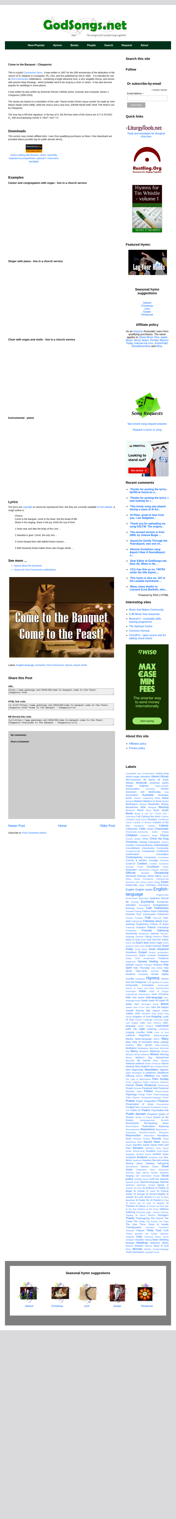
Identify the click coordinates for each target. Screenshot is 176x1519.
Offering (130, 1264)
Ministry (165, 1240)
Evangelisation (161, 1093)
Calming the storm (151, 1005)
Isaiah (144, 1189)
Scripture (142, 1345)
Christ (145, 1027)
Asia (166, 980)
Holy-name (141, 1159)
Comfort (130, 1033)
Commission (161, 1033)
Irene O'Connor (160, 1182)
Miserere (145, 1243)
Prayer (139, 1289)
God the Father (160, 1128)
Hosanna (130, 1162)
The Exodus (152, 1410)
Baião (157, 986)
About (144, 45)
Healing (153, 1150)
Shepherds (141, 1358)
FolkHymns (137, 1110)
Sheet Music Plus (149, 337)
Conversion (150, 1046)
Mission (154, 1243)
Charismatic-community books (142, 1020)
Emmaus (151, 1073)
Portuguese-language (151, 1286)
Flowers (129, 1106)
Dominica (130, 1071)
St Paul (165, 1389)
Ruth (139, 1330)
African (164, 965)
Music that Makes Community (146, 609)
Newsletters (151, 1258)
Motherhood (162, 1246)
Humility (130, 1167)
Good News (141, 1138)
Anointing (150, 977)
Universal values (152, 1425)
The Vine (131, 1413)
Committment (133, 1036)
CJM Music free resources (144, 614)
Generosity (131, 1122)
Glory (166, 1125)
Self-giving (163, 1352)
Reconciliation (132, 1315)
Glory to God (133, 1128)
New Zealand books (159, 1255)
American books (159, 971)
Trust (158, 1419)
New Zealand (142, 1255)
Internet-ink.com (143, 343)
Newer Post (16, 826)
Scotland (150, 1339)
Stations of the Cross (148, 1397)
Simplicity (164, 1361)
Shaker (155, 1355)
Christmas (147, 305)
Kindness (146, 1202)
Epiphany (155, 1087)
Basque (143, 993)
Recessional (132, 1311)
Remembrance (133, 1318)
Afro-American (133, 968)
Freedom (141, 1116)
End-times (163, 1073)
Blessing (164, 995)
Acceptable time (133, 962)
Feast (153, 1100)
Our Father (162, 1264)
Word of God (161, 1434)
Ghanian (140, 1125)
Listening (151, 1217)
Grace (142, 1144)
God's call (130, 1131)
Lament (138, 1208)
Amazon (138, 331)
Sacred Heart (151, 1330)
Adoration (145, 965)
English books (143, 1078)
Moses (129, 1246)
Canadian (152, 1008)
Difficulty (131, 1061)
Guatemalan (149, 1147)
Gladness (157, 1125)
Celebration (132, 1017)
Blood (140, 998)
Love (149, 1220)
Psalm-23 (135, 1299)
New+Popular (36, 45)
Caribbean (139, 1014)
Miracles (130, 1243)
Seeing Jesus (134, 1352)
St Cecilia (139, 1379)
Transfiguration (133, 1416)
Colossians (154, 1030)
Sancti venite (80, 665)
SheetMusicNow (140, 346)
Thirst (143, 1413)
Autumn (137, 986)
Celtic (142, 1017)
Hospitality (143, 1163)
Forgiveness (142, 1112)
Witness (148, 1434)
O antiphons (149, 1261)
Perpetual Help (150, 1276)
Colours (165, 1030)
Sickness (130, 1361)
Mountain (130, 1249)
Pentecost (147, 314)
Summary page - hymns (148, 1401)
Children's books (149, 1024)
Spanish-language (149, 1370)
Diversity (141, 1064)
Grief (137, 1147)
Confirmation (132, 1043)
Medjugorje (143, 1237)
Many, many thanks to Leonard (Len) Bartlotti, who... (148, 588)
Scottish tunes (161, 1342)
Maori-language (143, 1227)
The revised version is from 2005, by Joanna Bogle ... (147, 534)
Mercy (134, 1239)
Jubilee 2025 (133, 1202)
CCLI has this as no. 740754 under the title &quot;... (147, 571)
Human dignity (160, 1162)
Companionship (133, 1040)
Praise (130, 1289)
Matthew (130, 1233)
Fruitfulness (131, 1119)
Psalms (146, 1298)
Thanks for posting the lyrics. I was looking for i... (149, 499)
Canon (129, 1011)
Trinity (149, 1419)
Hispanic (139, 1153)
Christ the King (159, 1027)
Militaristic (155, 1240)
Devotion (164, 1058)
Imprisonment (162, 1177)
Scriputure (153, 1346)
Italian (129, 1192)
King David (157, 1202)
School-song (139, 1339)
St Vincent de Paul (155, 1395)
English (130, 1078)
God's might (155, 1131)
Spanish (164, 1367)
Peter (139, 1280)
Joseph (129, 1199)
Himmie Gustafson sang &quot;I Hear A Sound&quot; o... (147, 552)
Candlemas (163, 1008)
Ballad (165, 986)
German (154, 1122)
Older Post (107, 826)
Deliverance (144, 1058)
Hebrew (130, 1153)
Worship (137, 1437)
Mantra (129, 1227)
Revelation (163, 1324)
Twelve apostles (134, 1422)
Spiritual (164, 1370)
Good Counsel (153, 1134)
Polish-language (161, 1283)
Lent (147, 308)
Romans (137, 1327)
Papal (145, 1271)
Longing (130, 1221)
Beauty (165, 992)
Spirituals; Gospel (146, 1373)
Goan (143, 1128)
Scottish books (143, 1343)
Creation (142, 1052)
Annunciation (132, 977)
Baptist (165, 990)
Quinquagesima (147, 1309)
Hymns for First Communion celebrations (35, 569)
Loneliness (164, 1217)
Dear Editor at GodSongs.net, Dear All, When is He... (148, 562)
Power (166, 1286)
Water (155, 1428)
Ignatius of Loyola (160, 1171)
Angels (129, 974)
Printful (154, 340)
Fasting (138, 1100)
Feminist (130, 1103)
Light (142, 1217)
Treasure (130, 1419)
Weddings (142, 1431)
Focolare (139, 1106)
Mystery (165, 1249)
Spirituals (130, 1373)
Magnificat (144, 1224)
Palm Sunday (160, 1267)
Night (128, 1261)
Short (152, 1358)
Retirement (149, 1324)
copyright (27, 507)
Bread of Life (141, 1002)
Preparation (150, 1289)
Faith (149, 1096)
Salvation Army (153, 1336)
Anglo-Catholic (162, 974)
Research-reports (147, 1321)
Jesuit (155, 1193)
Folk (148, 1106)
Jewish (129, 1196)
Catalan (151, 1014)
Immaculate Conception (140, 1173)
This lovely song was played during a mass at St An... (148, 508)
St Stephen (159, 1392)
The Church (157, 1407)
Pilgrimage (131, 1283)
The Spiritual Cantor (140, 626)
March (157, 1227)
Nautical (130, 1255)
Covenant (164, 1049)
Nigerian (164, 1258)
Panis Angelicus (134, 1271)
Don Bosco (141, 1071)
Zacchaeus (138, 1440)
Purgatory (152, 1302)
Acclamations (148, 962)
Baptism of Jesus (152, 989)
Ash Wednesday (150, 980)
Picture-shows (162, 1280)
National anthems (135, 1252)
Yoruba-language (161, 1438)
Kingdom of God (141, 1205)
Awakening (148, 986)
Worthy (147, 1438)
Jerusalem (146, 1193)
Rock (128, 1327)
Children (131, 1024)
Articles (165, 977)
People (91, 45)
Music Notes (141, 340)
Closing (143, 1030)
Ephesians (144, 1087)
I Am (149, 1171)
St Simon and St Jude (138, 1392)
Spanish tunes (132, 1370)
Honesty (155, 1159)
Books (75, 45)
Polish (149, 1283)
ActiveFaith (161, 343)
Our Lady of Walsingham (138, 1268)
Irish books (138, 1186)
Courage (153, 1049)
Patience (164, 1271)
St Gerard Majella (155, 1382)
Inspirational (131, 1183)
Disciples (145, 1061)
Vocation (139, 1428)
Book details (161, 998)
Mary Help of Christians (139, 1230)
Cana (143, 1008)
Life (135, 1217)
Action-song (162, 962)
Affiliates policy (138, 743)
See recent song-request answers (147, 422)
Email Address (135, 93)
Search (108, 45)
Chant (150, 1017)
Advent (147, 302)
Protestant (145, 1296)
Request (127, 45)
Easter (147, 311)
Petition (148, 1279)
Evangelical (144, 1093)
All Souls (163, 968)
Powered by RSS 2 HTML (153, 595)
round (156, 1441)
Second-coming (160, 1349)
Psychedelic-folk (160, 1299)
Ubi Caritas (151, 1422)
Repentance (147, 1318)
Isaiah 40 (153, 1189)
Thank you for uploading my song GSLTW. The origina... (147, 525)
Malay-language (161, 1224)
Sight (138, 1361)
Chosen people (133, 1027)
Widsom (129, 1434)
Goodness (131, 1141)
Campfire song (133, 1008)
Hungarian (140, 1167)
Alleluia (129, 971)
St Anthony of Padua (154, 1376)
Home (62, 826)
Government (131, 1144)
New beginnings (134, 1258)
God (149, 1128)
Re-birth (165, 1309)
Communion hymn (33, 72)
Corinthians (163, 1046)
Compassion (148, 1039)
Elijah (141, 1074)
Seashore (137, 1349)
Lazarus (149, 1214)
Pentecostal (163, 1274)
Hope (165, 1159)
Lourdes (140, 1221)
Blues (148, 999)
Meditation (131, 1236)
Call (138, 1005)
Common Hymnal (139, 630)
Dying (157, 1071)
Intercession (144, 1183)
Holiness (157, 1153)
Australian (148, 983)
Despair (155, 1058)
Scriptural (131, 1346)
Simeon (154, 1361)
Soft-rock (154, 1367)
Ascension (131, 980)
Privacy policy (137, 748)
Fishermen (163, 1103)
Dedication (131, 1058)
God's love (142, 1131)
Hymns (57, 45)
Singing (130, 1364)
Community (163, 1036)
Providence (156, 1296)
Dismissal (131, 1064)
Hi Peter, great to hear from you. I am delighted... (147, 516)
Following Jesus (152, 1109)
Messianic (143, 1240)
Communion (148, 1036)
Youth (129, 1440)
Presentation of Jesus (139, 1292)
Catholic (164, 1014)
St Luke (156, 1385)
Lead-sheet (162, 1214)
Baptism (138, 989)
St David (150, 1380)
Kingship (156, 1205)
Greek (129, 1147)
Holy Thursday (141, 1156)
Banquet (130, 990)
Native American (153, 1252)
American (141, 971)
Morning (164, 1243)
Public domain (136, 1302)
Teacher (151, 1404)
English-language (25, 665)
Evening (130, 1096)
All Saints (149, 968)
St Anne (138, 1376)
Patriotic (130, 1274)
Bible (143, 996)
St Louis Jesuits (143, 1385)
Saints (146, 1333)
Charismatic (162, 1017)
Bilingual (152, 996)
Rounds (156, 1327)
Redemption (148, 1315)
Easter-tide (131, 1073)
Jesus (164, 1192)
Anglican (143, 974)
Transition (150, 1416)
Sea (161, 1346)
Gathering (163, 1119)
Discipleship (162, 1061)
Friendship (163, 1116)
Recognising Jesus (156, 1311)
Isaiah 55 (164, 1189)
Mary (165, 1227)
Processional (163, 1293)
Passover (154, 1271)
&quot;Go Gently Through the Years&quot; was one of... (148, 542)
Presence (163, 1289)
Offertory (149, 1264)
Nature (165, 1252)
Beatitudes (154, 992)
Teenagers (163, 1403)
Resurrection (133, 1324)
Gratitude (151, 1144)
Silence (145, 1361)
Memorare (154, 1237)
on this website (104, 507)
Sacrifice (137, 1333)
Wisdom (139, 1434)
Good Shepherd (159, 1137)
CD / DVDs (155, 1002)
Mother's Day (143, 1246)
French (151, 1116)
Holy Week (156, 1156)
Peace (139, 1273)
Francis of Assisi (159, 1112)
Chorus (164, 1024)
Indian (142, 1179)
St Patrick (155, 1388)
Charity (165, 1020)
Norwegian (137, 1261)
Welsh (165, 1431)
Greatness (163, 1144)
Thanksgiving (142, 1407)
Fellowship (163, 1100)
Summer (165, 1401)
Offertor (139, 1264)
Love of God (161, 1221)
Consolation (162, 1043)
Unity (139, 1425)
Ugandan (164, 1422)
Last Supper (132, 1211)
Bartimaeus (132, 992)
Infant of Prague (159, 1180)
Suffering (130, 1400)
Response (164, 1321)
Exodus (140, 1097)
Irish (128, 1186)
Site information (143, 1364)
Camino (165, 1005)
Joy (148, 1199)
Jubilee (165, 1199)
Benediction (132, 996)
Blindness (130, 999)
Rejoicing (164, 1315)
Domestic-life (162, 1067)
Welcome (155, 1431)
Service (145, 1355)
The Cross (139, 1410)
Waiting (148, 1428)
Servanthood (132, 1355)
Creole (140, 1055)
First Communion (20, 79)
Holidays (148, 1153)
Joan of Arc (138, 1196)
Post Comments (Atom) (34, 832)
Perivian (137, 1277)
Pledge (141, 1283)
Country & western (136, 1049)
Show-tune (164, 1358)
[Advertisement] (147, 778)
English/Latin (163, 1083)
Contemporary (134, 1045)
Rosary (146, 1327)
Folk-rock (157, 1106)
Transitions (163, 1416)
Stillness (164, 1397)
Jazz (136, 1192)
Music (155, 1249)
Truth (166, 1419)
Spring (160, 1373)
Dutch (150, 1071)
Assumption (132, 983)
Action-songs (132, 965)
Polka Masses (133, 1286)
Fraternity (130, 1116)
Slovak (156, 1364)
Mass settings (161, 1230)
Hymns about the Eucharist (28, 565)
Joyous (156, 1199)
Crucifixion (153, 1055)
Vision (166, 1425)
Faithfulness (161, 1096)
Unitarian (130, 1425)
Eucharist (40, 665)
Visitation (130, 1428)
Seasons (146, 1349)
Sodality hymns (141, 1367)
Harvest (142, 1150)
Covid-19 (130, 1052)
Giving (148, 1125)
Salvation (137, 1336)
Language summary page (156, 1208)
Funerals (147, 1119)
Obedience (163, 1261)
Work (128, 1438)
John (147, 1196)
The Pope (164, 1410)
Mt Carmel (143, 1249)
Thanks (130, 1406)
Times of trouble (158, 1413)
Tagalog (129, 1404)
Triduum (140, 1419)
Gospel (142, 1140)
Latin (142, 1211)
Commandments (144, 1033)
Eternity (134, 1090)
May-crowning (162, 1233)
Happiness (131, 1150)
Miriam (137, 1243)
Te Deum (140, 1404)
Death (166, 1055)
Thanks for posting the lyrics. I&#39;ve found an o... (148, 491)
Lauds (141, 1214)
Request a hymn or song (147, 429)
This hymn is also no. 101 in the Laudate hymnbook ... (147, 579)
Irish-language (154, 1186)
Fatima (146, 1100)
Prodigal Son (132, 1295)
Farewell (130, 1100)
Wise (159, 346)
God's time (139, 1134)
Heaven (164, 1150)
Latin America (154, 1211)
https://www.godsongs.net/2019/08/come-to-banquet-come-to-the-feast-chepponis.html (61, 691)
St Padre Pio (142, 1388)
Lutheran (130, 1224)
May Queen (144, 1233)
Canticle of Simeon (142, 1011)
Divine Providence (143, 1067)
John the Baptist (160, 1196)
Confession (163, 1039)
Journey (139, 1199)
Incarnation (131, 1180)
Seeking (150, 1352)
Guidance (163, 1147)
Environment (132, 1087)
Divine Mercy (154, 1064)
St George (139, 1382)
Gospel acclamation (159, 1141)
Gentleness (143, 1122)
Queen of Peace (143, 1306)
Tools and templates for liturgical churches (146, 135)
